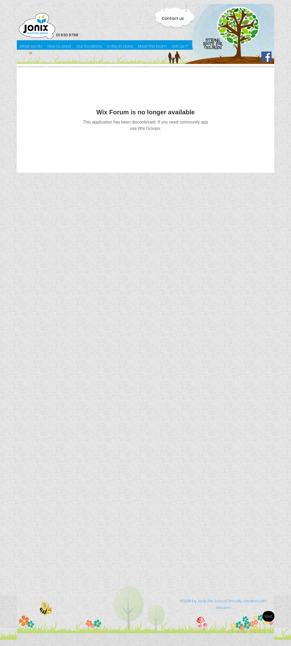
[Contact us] (172, 18)
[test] (268, 616)
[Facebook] (266, 57)
